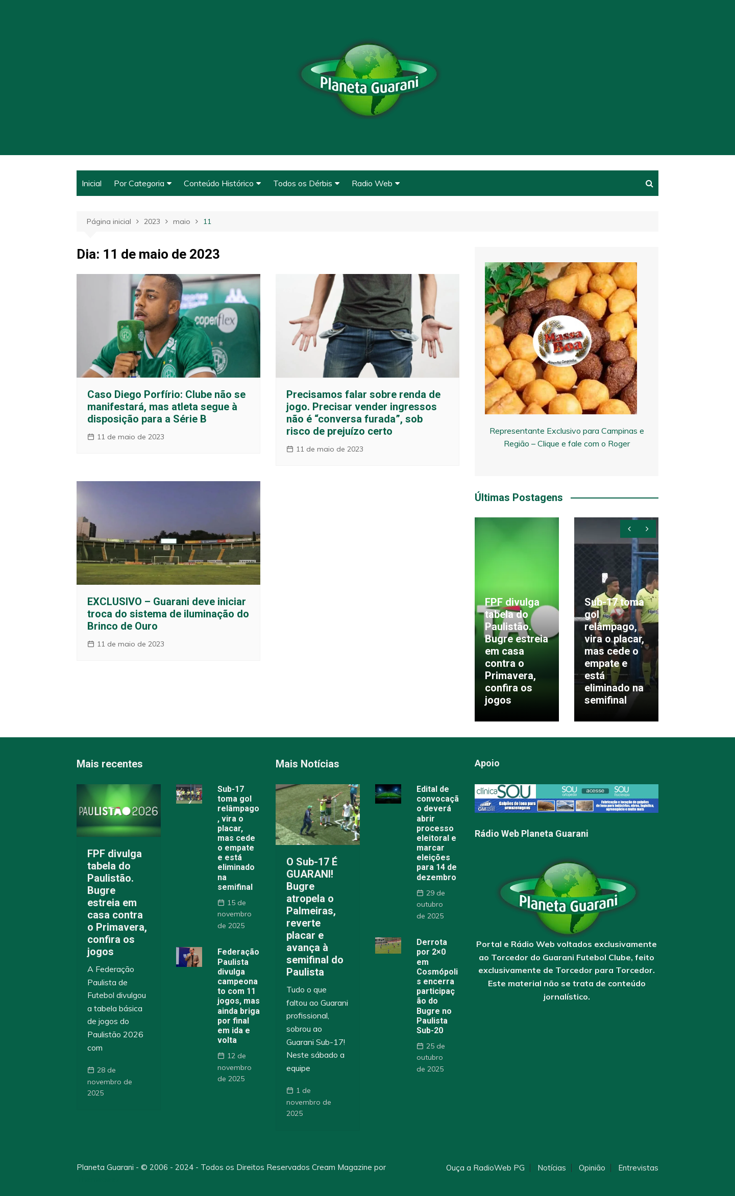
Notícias (551, 1168)
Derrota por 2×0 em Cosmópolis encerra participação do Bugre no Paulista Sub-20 (437, 986)
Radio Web (372, 183)
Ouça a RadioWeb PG (485, 1168)
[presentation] (629, 529)
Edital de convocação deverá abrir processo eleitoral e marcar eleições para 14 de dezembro (437, 833)
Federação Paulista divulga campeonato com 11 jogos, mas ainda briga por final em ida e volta (238, 996)
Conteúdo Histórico (219, 183)
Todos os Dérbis (302, 183)
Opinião (592, 1168)
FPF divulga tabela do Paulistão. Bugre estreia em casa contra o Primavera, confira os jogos (516, 651)
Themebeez (98, 1179)
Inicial (92, 183)
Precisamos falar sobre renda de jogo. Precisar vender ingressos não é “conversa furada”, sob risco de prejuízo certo (363, 412)
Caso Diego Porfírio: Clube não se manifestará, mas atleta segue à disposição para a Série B (166, 406)
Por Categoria (139, 183)
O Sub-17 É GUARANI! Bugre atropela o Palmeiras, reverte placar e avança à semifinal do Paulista (315, 917)
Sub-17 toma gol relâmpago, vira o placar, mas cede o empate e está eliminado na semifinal (614, 651)
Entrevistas (638, 1168)
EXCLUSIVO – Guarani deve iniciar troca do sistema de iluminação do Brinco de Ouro (168, 613)
